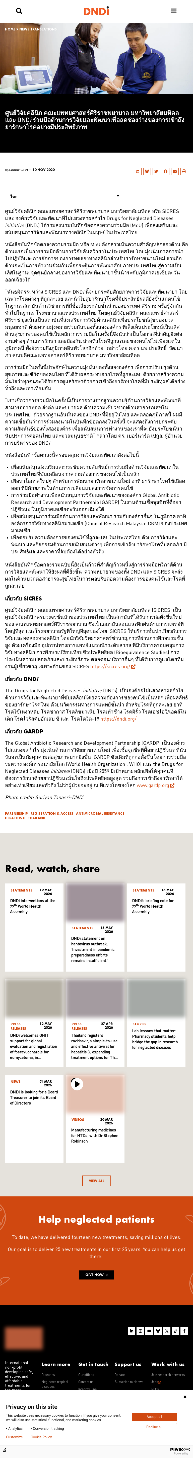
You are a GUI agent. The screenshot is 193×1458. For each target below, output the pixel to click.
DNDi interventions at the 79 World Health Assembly (32, 906)
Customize (14, 1437)
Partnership (16, 813)
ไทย (64, 196)
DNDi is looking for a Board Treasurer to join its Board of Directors (34, 1098)
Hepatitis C (15, 818)
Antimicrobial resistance (100, 813)
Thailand (36, 818)
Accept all (154, 1417)
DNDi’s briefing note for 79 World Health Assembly (153, 906)
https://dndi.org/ (118, 719)
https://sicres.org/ (110, 666)
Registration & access (52, 813)
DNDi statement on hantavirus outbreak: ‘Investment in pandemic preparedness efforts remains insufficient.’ (92, 950)
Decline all (154, 1427)
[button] (138, 171)
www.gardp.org (153, 785)
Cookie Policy (41, 1437)
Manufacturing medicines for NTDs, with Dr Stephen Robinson (94, 1136)
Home (10, 29)
